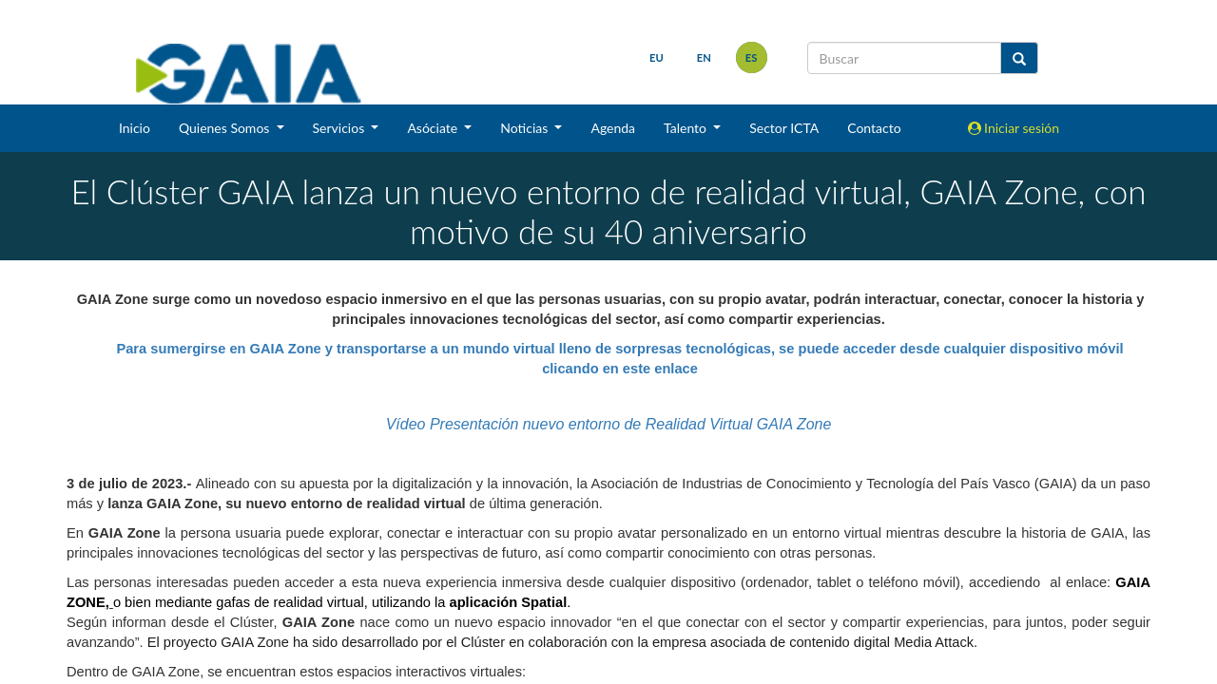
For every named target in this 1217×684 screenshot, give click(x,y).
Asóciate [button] (433, 128)
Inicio (134, 128)
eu (656, 57)
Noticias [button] (525, 128)
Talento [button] (687, 128)
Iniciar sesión (1014, 128)
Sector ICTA (784, 128)
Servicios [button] (340, 128)
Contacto (873, 128)
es (751, 57)
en (704, 57)
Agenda (612, 128)
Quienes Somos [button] (226, 128)
